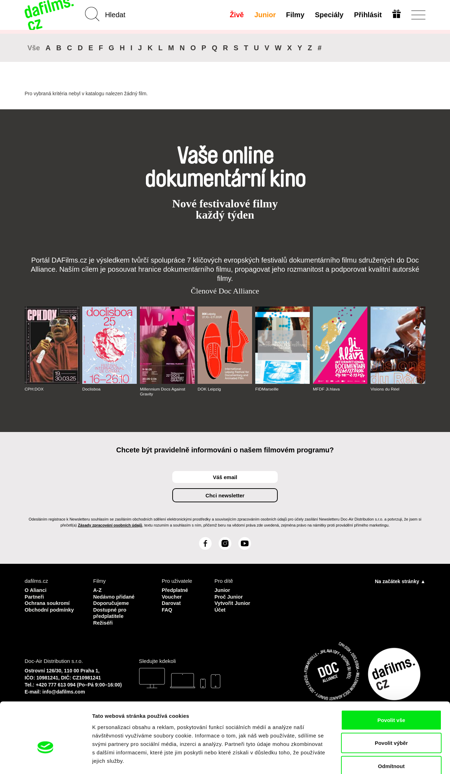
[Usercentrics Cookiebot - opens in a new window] (45, 760)
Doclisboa (91, 389)
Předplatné (175, 590)
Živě (236, 15)
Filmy (295, 15)
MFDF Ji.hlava (326, 389)
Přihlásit (367, 15)
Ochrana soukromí (48, 603)
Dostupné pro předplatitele (110, 612)
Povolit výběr (391, 705)
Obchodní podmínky (50, 609)
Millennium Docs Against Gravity (163, 391)
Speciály (329, 15)
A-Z (97, 590)
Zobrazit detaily (371, 760)
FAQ (167, 609)
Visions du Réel (385, 389)
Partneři (35, 596)
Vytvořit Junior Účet (232, 606)
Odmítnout (391, 728)
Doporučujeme (111, 603)
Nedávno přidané (114, 596)
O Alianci (36, 590)
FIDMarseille (267, 389)
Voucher (172, 596)
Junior (264, 15)
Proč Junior (229, 596)
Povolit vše (391, 682)
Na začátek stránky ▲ (400, 581)
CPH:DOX (34, 389)
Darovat (171, 603)
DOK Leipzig (209, 389)
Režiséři (103, 622)
